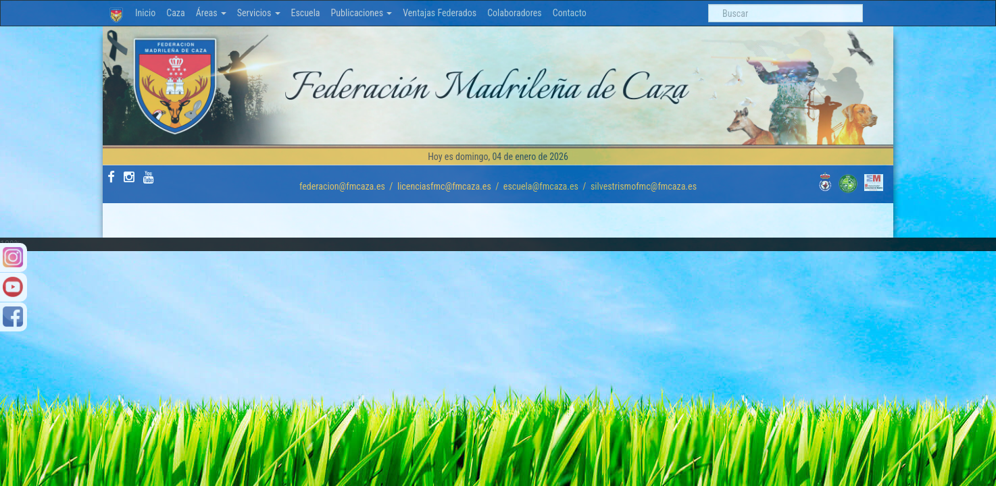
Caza (175, 12)
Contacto (570, 12)
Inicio (145, 12)
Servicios (258, 12)
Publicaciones (362, 12)
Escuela (305, 12)
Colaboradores (514, 12)
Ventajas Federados (439, 12)
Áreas (211, 12)
